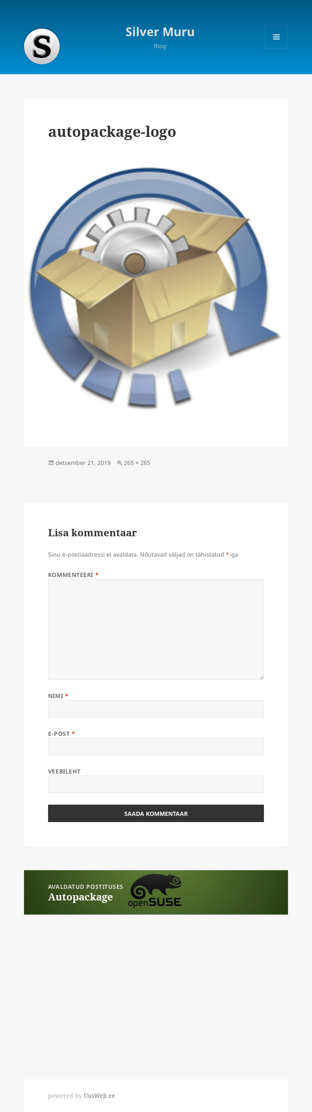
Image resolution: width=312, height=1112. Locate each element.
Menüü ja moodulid (276, 48)
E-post (61, 733)
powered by (81, 1096)
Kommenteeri (73, 575)
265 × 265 (137, 463)
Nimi (58, 696)
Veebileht (64, 771)
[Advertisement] (62, 990)
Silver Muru (160, 31)
